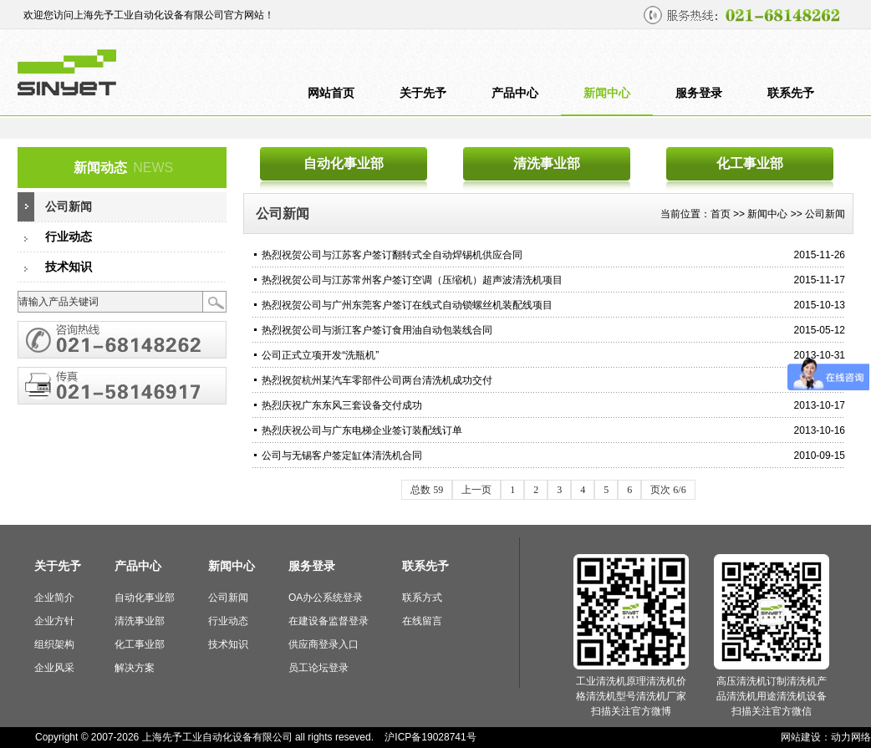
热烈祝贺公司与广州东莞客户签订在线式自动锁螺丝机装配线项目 (407, 305)
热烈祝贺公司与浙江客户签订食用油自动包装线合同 (377, 330)
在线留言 (422, 621)
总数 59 (426, 490)
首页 (721, 214)
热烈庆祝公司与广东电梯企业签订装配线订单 (362, 430)
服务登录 (698, 93)
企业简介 (54, 597)
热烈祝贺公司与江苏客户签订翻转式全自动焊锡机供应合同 (392, 255)
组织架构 (54, 644)
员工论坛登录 (318, 668)
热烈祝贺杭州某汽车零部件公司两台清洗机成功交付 (377, 380)
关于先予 (423, 93)
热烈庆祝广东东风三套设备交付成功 (342, 405)
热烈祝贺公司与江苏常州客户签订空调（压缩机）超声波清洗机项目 (412, 280)
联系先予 (790, 93)
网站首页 (331, 93)
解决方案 (135, 668)
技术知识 (68, 267)
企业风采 (54, 668)
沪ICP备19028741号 (430, 737)
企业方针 (54, 621)
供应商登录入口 (323, 644)
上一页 (476, 490)
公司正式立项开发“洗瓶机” (320, 355)
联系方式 (422, 597)
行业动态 (68, 237)
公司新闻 (68, 207)
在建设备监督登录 (328, 621)
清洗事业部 (546, 163)
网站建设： (806, 737)
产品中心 (515, 93)
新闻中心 (606, 93)
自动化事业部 (343, 163)
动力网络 (851, 737)
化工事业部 (749, 163)
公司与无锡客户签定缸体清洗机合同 (342, 455)
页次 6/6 (667, 490)
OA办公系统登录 (325, 597)
